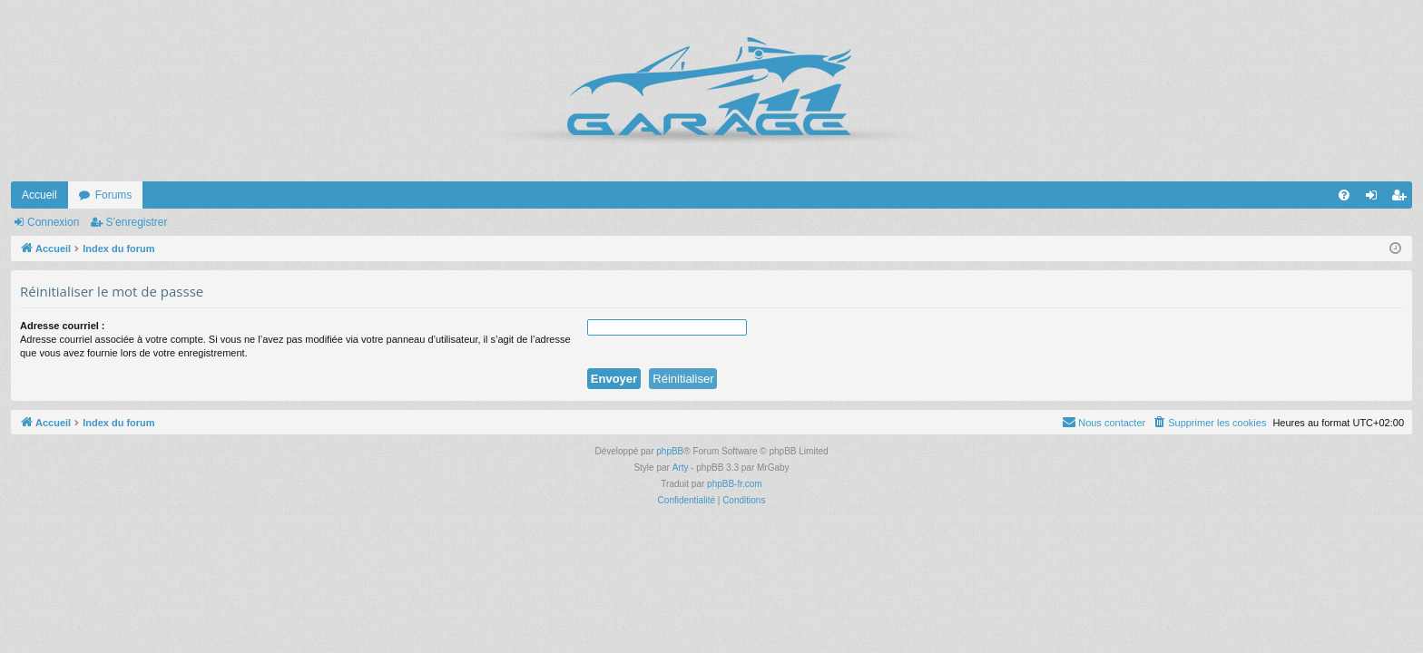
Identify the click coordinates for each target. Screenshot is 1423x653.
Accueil (39, 195)
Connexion (53, 222)
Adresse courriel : (62, 325)
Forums (113, 195)
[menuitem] (1344, 195)
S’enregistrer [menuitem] (1402, 199)
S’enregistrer (136, 222)
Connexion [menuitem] (1375, 199)
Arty (680, 468)
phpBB (669, 451)
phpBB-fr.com (734, 484)
